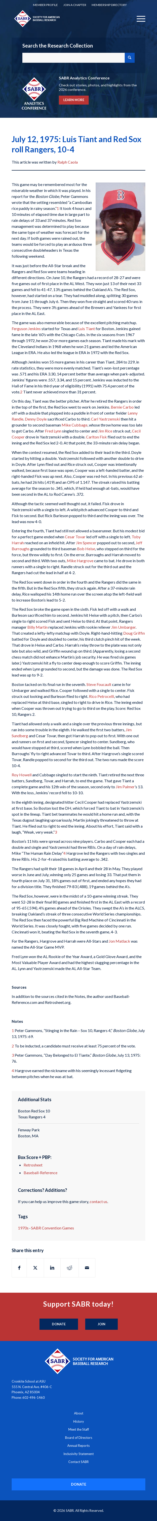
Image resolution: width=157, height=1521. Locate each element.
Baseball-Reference (40, 1172)
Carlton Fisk (96, 436)
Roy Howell (22, 774)
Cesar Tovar (75, 536)
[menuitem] (45, 5)
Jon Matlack (119, 941)
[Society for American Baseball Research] (65, 18)
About (78, 1413)
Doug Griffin (134, 633)
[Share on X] (35, 1267)
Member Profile (45, 5)
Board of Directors (78, 1438)
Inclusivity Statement (78, 1454)
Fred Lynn (53, 430)
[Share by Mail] (87, 1267)
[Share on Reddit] (69, 1267)
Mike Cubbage (74, 425)
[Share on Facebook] (19, 1267)
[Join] (101, 1324)
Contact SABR (78, 1462)
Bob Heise (86, 548)
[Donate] (58, 1324)
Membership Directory (109, 5)
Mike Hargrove (80, 560)
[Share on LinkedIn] (52, 1267)
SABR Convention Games (52, 1227)
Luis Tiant (86, 328)
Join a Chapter (74, 5)
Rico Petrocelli (101, 696)
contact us (98, 1201)
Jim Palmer (125, 786)
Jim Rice (105, 430)
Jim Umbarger (123, 627)
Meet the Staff (78, 1429)
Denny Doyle (36, 419)
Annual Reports (78, 1446)
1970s (23, 1227)
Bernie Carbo (122, 407)
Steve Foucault (98, 684)
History (78, 1421)
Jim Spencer (86, 542)
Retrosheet (33, 1164)
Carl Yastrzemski (105, 419)
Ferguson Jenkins (26, 328)
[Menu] (138, 18)
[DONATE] (78, 1484)
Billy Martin (37, 627)
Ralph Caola (67, 162)
